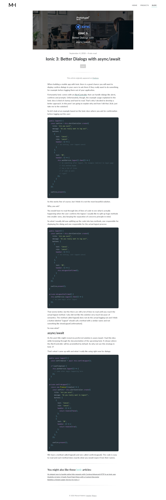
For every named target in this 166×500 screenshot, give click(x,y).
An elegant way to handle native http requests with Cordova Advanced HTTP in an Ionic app (81, 474)
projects (144, 5)
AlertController (81, 94)
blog (154, 5)
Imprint (88, 496)
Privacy (94, 496)
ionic (83, 66)
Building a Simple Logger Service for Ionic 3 (63, 480)
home (134, 5)
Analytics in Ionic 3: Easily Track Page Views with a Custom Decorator (73, 477)
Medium (95, 78)
